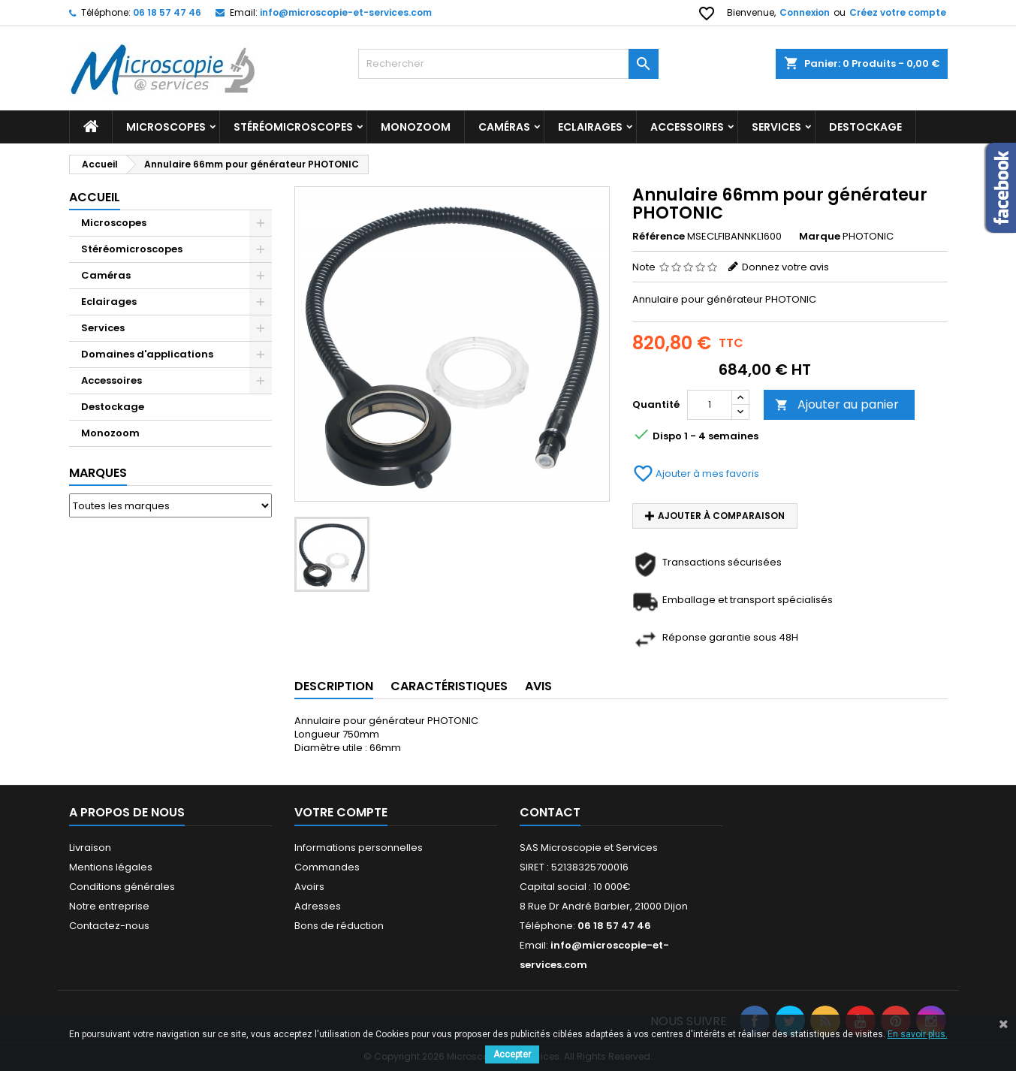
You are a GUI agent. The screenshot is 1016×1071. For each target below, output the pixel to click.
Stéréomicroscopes (293, 126)
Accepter (512, 1054)
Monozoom (416, 126)
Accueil (94, 197)
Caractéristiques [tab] (449, 686)
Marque (819, 236)
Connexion (804, 12)
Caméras (504, 126)
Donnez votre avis (785, 267)
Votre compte (340, 812)
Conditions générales (122, 886)
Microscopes (166, 126)
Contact (550, 812)
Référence (658, 236)
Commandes (327, 867)
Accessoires (687, 126)
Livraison (90, 847)
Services (776, 126)
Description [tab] (333, 686)
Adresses (317, 906)
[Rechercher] (508, 64)
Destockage (112, 407)
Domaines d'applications (147, 354)
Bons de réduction (339, 926)
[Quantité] (709, 405)
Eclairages (590, 126)
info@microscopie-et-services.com (346, 12)
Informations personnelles (358, 847)
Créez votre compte (897, 12)
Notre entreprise (109, 906)
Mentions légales (110, 867)
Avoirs (309, 886)
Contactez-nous (109, 926)
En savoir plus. (918, 1034)
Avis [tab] (538, 686)
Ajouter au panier (837, 404)
